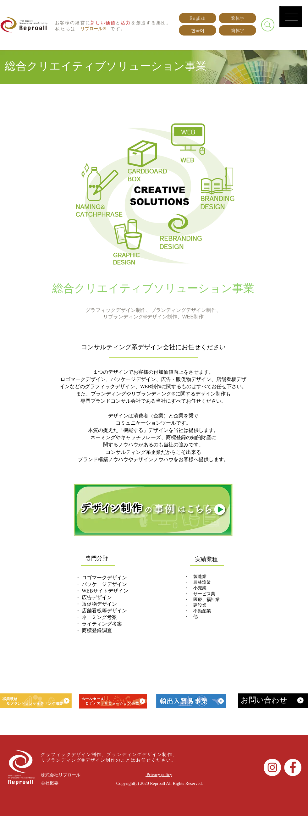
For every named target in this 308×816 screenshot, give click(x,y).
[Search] (267, 24)
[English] (197, 18)
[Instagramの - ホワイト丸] (272, 767)
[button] (291, 16)
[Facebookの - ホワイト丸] (292, 767)
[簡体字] (237, 30)
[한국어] (197, 30)
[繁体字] (237, 18)
